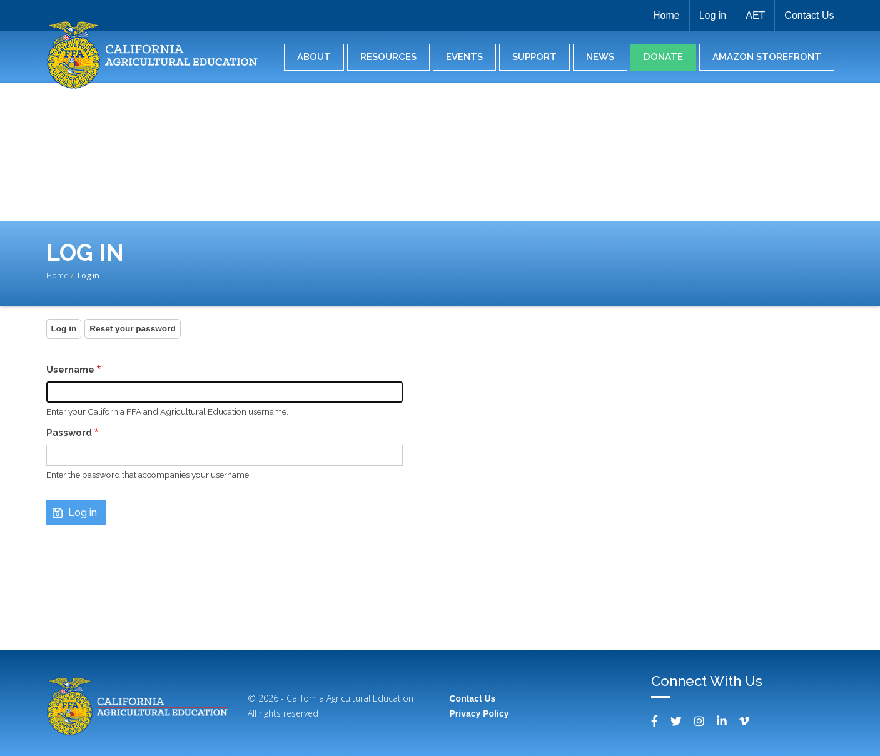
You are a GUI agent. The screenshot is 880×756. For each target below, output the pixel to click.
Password (69, 432)
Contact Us (809, 15)
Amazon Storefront (766, 57)
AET (755, 15)
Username (70, 369)
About (314, 57)
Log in (713, 15)
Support (534, 57)
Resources (388, 57)
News (600, 57)
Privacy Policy (479, 713)
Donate (663, 57)
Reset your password (132, 328)
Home (666, 15)
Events (464, 57)
